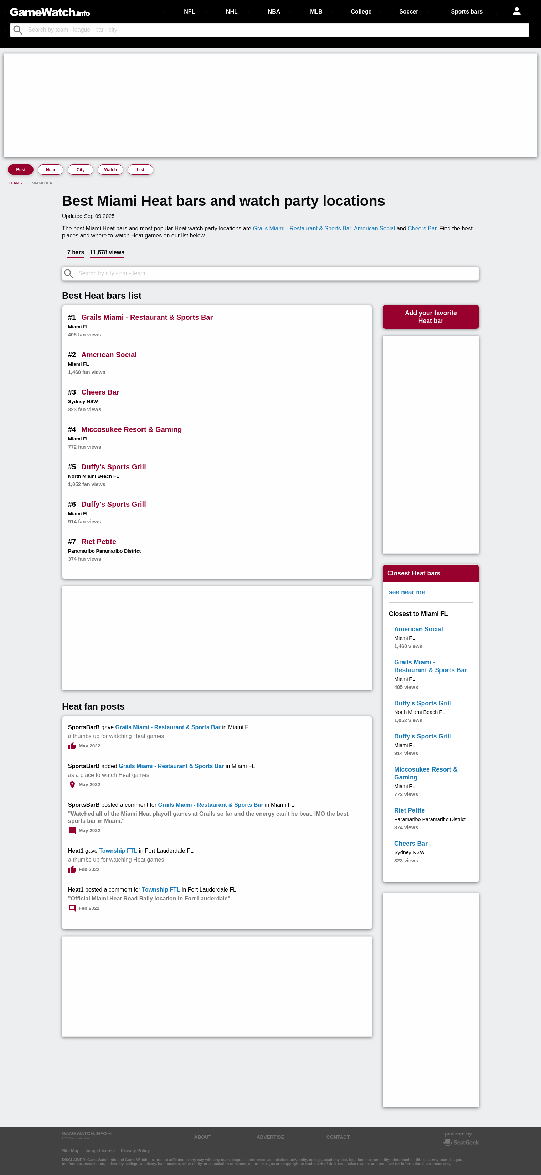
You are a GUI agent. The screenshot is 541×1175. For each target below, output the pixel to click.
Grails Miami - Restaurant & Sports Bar (302, 228)
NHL (232, 12)
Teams (15, 183)
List (140, 169)
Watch (110, 169)
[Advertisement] (219, 105)
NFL (189, 12)
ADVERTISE (270, 1137)
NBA (274, 12)
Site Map (70, 1150)
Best (20, 169)
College (361, 12)
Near (51, 169)
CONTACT (338, 1137)
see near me (407, 592)
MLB (316, 12)
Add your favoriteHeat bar (431, 316)
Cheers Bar (422, 228)
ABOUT (202, 1137)
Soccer (408, 12)
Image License (100, 1150)
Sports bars (467, 12)
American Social (374, 228)
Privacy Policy (135, 1150)
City (81, 169)
